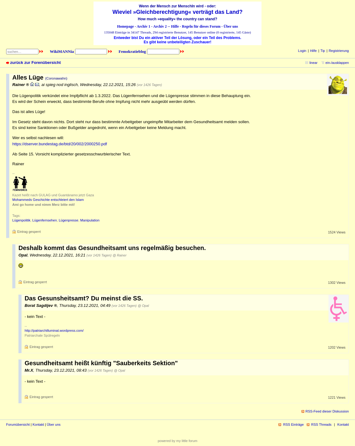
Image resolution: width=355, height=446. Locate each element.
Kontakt (38, 424)
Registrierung (339, 51)
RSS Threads (321, 424)
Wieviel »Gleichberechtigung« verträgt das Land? (178, 12)
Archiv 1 (143, 26)
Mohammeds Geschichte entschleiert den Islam (48, 199)
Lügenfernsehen (44, 220)
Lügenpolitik (21, 220)
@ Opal (143, 305)
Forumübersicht (18, 424)
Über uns (231, 26)
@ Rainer (119, 255)
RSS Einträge (293, 424)
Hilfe (175, 26)
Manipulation (90, 220)
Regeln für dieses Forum (201, 26)
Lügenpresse (68, 220)
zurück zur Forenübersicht (35, 62)
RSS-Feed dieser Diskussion (327, 411)
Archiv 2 (160, 26)
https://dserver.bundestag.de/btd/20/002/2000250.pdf (59, 144)
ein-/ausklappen (337, 63)
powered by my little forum (177, 441)
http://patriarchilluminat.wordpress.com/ (54, 330)
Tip (323, 51)
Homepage (125, 26)
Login (302, 51)
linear (313, 63)
